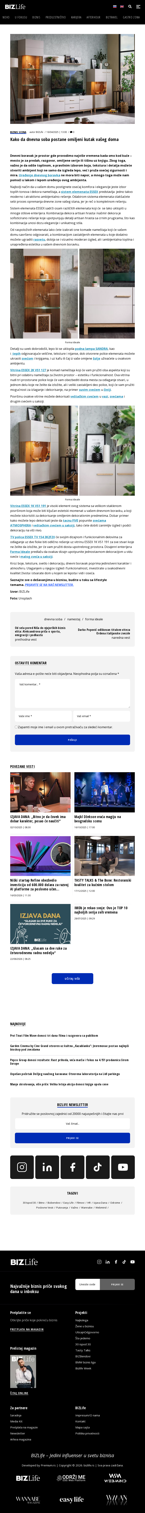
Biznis (36, 17)
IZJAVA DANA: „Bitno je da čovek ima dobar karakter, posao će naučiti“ (38, 819)
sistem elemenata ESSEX (79, 192)
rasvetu (39, 239)
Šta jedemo (82, 1338)
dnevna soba (53, 619)
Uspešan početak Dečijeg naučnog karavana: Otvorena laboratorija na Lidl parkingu (65, 1074)
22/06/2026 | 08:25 (20, 959)
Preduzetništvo (56, 17)
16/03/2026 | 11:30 (20, 895)
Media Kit (16, 1421)
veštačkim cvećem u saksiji (54, 525)
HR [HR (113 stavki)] (89, 1202)
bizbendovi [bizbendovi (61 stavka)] (54, 1202)
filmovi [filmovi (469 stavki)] (80, 1202)
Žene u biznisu (84, 1326)
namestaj (73, 619)
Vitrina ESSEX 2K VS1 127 (28, 370)
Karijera (76, 17)
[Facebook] (72, 1167)
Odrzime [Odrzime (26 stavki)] (115, 1202)
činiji (107, 390)
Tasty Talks (82, 1350)
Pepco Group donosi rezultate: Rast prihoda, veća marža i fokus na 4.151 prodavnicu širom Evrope (69, 1062)
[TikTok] (98, 1167)
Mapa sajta (82, 1427)
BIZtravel (112, 17)
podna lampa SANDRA (91, 349)
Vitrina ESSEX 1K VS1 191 (28, 506)
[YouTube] (123, 1167)
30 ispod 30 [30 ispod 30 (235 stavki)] (29, 1202)
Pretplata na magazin (24, 1427)
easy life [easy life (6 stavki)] (68, 1202)
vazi (105, 396)
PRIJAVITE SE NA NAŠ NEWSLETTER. (49, 585)
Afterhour (94, 17)
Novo (6, 17)
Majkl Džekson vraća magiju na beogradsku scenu (97, 819)
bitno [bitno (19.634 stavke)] (42, 1202)
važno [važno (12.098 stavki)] (74, 1207)
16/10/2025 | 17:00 (84, 827)
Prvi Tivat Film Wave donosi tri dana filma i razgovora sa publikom (54, 1035)
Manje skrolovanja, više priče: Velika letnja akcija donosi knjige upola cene (59, 1084)
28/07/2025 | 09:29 (84, 918)
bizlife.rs (89, 1465)
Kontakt (80, 1421)
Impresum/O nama (87, 1415)
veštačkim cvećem (84, 396)
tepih (16, 354)
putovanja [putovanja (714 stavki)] (62, 1207)
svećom (27, 358)
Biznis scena (18, 132)
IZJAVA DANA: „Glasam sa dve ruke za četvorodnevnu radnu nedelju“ (38, 950)
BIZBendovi (82, 1356)
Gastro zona (131, 17)
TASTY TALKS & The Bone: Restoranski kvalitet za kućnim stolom (102, 882)
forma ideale (94, 619)
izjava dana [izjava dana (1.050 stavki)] (100, 1202)
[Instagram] (22, 1167)
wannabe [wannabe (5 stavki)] (87, 1207)
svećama (116, 396)
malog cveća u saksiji (36, 557)
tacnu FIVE (70, 520)
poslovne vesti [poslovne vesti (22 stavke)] (44, 1207)
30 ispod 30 (83, 1344)
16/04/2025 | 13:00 (56, 132)
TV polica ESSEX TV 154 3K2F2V (32, 537)
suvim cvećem (89, 390)
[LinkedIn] (47, 1167)
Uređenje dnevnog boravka (39, 175)
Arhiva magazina (20, 1439)
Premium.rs (48, 1465)
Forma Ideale (20, 552)
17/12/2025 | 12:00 (84, 890)
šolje (96, 358)
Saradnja (15, 1415)
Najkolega (81, 1320)
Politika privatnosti (87, 1433)
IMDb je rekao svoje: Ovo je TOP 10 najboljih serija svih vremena (100, 910)
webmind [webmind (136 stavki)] (101, 1207)
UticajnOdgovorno (87, 1332)
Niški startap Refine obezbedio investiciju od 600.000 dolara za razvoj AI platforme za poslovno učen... (39, 885)
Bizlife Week (83, 1368)
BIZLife (39, 132)
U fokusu (21, 17)
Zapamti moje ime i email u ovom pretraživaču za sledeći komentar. (65, 727)
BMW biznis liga (85, 1362)
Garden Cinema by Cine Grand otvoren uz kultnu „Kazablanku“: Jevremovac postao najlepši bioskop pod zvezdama (69, 1048)
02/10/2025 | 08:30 (20, 827)
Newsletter (17, 1433)
